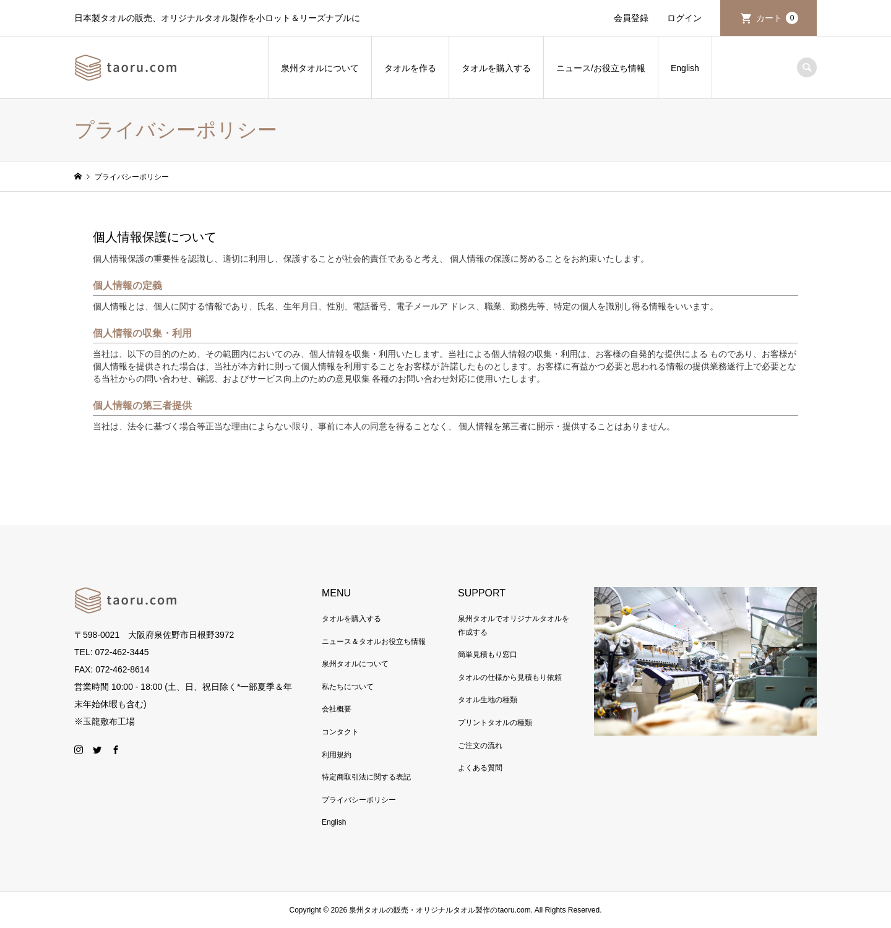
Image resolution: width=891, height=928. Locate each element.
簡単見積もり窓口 (487, 654)
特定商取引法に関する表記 (366, 777)
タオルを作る (410, 68)
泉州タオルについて (320, 68)
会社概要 (336, 709)
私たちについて (348, 686)
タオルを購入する (496, 68)
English (685, 68)
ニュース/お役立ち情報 (600, 68)
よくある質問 (480, 767)
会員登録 (631, 18)
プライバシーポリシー (359, 800)
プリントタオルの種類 (495, 722)
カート (777, 18)
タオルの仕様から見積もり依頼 (510, 677)
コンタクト (340, 732)
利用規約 (336, 754)
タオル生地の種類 (487, 699)
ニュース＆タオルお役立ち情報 (374, 641)
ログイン (684, 18)
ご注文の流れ (480, 745)
